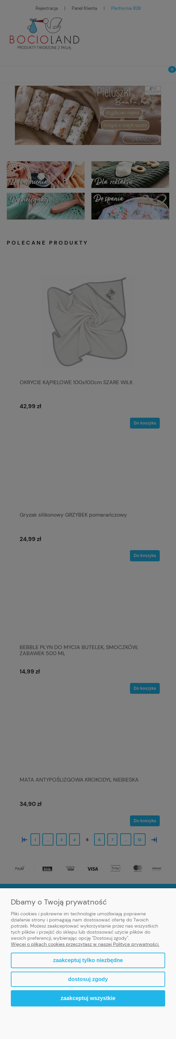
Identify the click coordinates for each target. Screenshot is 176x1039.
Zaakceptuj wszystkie (88, 998)
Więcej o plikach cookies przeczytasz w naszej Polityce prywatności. (85, 944)
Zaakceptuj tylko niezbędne (88, 960)
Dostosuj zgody (88, 979)
